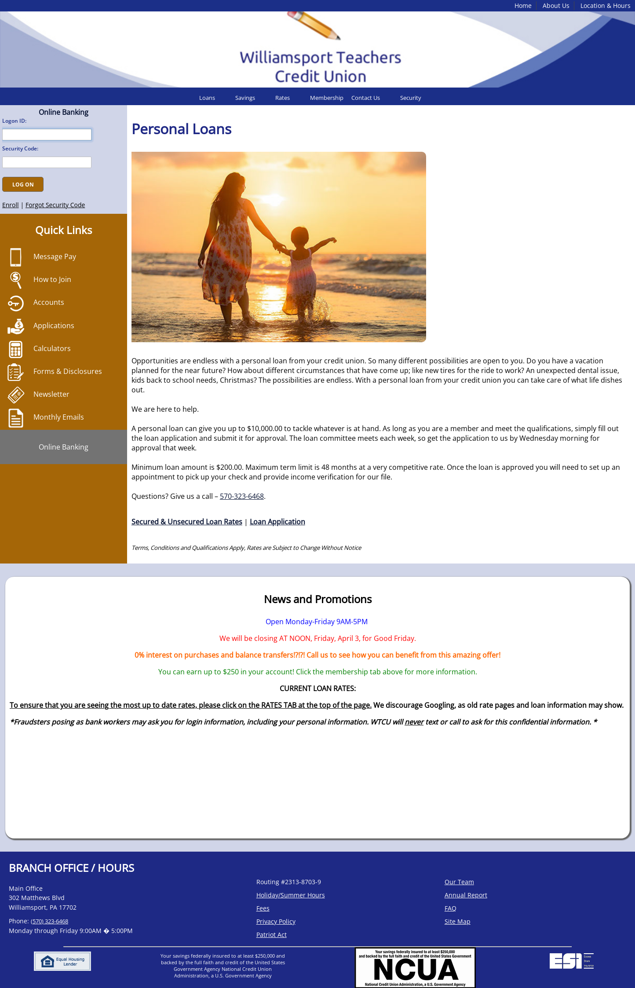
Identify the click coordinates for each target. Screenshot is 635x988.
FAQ (450, 908)
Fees (263, 908)
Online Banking (63, 447)
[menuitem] (214, 98)
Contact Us (365, 98)
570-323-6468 (242, 496)
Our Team (459, 882)
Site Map (458, 921)
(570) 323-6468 (49, 921)
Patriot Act (271, 934)
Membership (326, 98)
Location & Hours (605, 5)
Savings (245, 98)
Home (523, 5)
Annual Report (466, 895)
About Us (556, 5)
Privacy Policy (276, 921)
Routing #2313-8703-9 (288, 882)
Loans (207, 98)
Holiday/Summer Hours (290, 895)
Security (410, 98)
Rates (282, 98)
